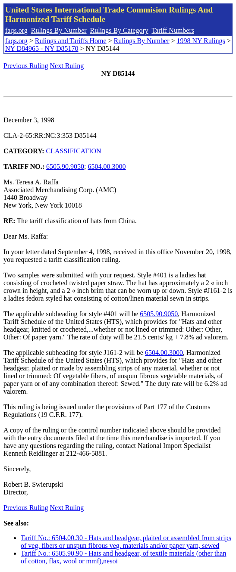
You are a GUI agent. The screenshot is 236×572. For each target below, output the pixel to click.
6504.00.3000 (107, 166)
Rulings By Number (59, 30)
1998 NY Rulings (201, 40)
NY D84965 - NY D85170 (41, 48)
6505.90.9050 (65, 166)
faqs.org (16, 30)
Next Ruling (67, 65)
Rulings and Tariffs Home (71, 40)
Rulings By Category (119, 30)
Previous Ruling (25, 65)
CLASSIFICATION (73, 151)
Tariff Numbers (172, 30)
